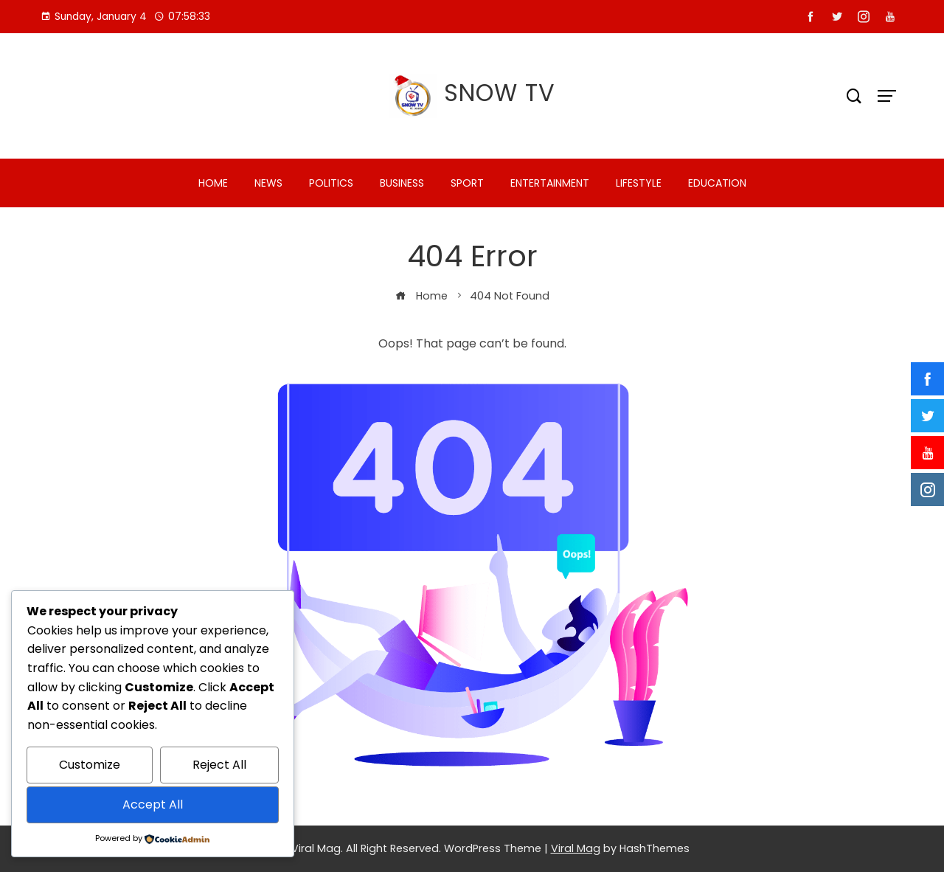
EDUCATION (717, 183)
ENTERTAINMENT (549, 183)
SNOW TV (499, 92)
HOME (213, 183)
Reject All (219, 764)
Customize (89, 764)
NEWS (268, 183)
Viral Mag (575, 848)
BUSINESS (402, 183)
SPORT (467, 183)
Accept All (152, 804)
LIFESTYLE (639, 183)
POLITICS (331, 183)
